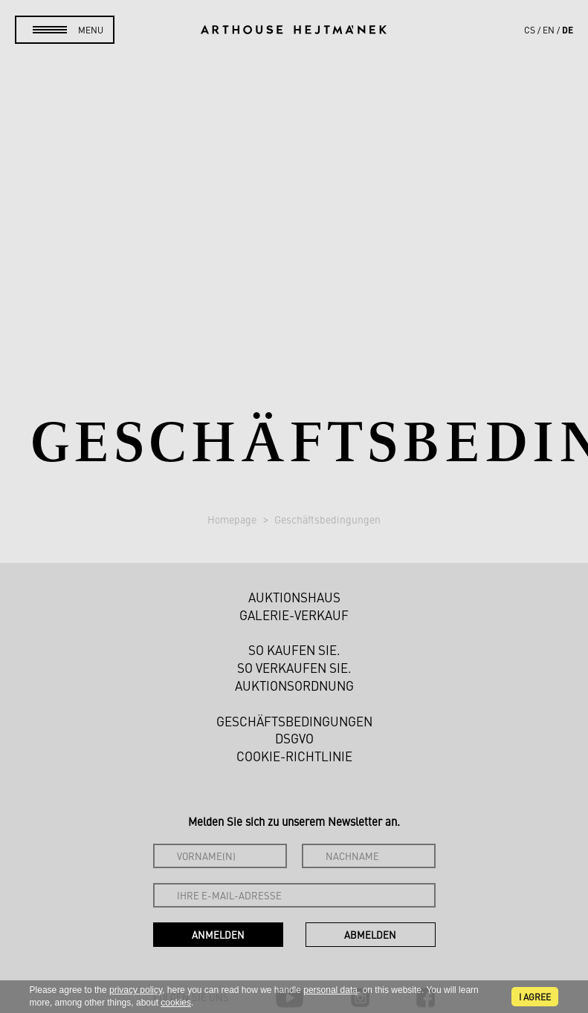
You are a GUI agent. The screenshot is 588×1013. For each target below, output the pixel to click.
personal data (330, 990)
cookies (176, 1002)
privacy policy (135, 990)
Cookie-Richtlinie (294, 756)
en (549, 30)
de (567, 29)
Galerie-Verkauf (294, 615)
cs (529, 30)
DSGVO (294, 738)
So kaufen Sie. (294, 650)
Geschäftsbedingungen (327, 519)
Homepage (233, 519)
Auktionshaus (294, 597)
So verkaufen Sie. (294, 668)
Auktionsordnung (294, 685)
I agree (535, 997)
